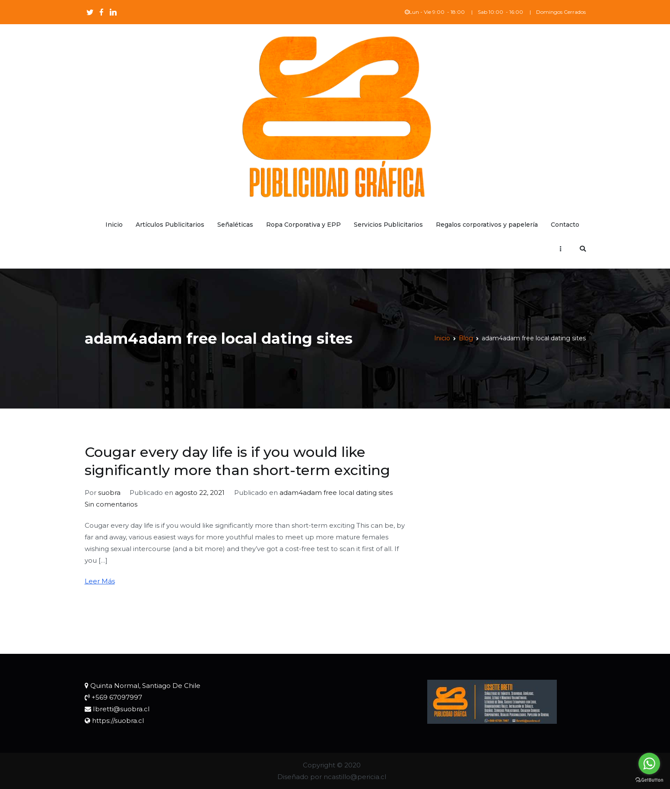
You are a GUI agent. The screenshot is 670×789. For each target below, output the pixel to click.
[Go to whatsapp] (649, 763)
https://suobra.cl (118, 720)
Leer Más (100, 581)
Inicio (114, 224)
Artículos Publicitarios (170, 224)
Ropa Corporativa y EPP (303, 224)
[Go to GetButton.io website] (649, 780)
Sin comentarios (111, 504)
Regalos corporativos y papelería (487, 224)
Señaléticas (235, 224)
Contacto (565, 224)
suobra (109, 492)
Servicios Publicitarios (388, 224)
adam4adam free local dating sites (336, 492)
